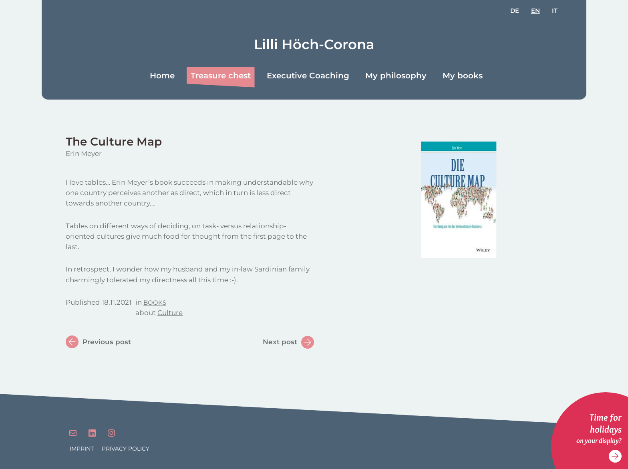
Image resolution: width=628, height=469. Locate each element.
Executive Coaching (308, 75)
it (555, 10)
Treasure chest (221, 75)
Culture (170, 313)
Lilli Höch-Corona (314, 44)
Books (154, 302)
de (514, 10)
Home (162, 75)
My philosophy (396, 75)
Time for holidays (606, 423)
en (535, 10)
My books (463, 75)
